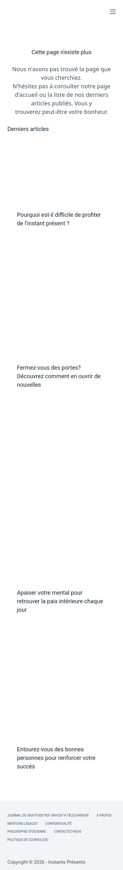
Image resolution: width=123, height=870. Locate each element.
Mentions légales (22, 823)
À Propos (104, 815)
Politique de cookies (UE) (27, 840)
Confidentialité (58, 823)
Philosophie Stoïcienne (26, 831)
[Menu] (113, 12)
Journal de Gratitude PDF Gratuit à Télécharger (48, 815)
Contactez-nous (67, 831)
